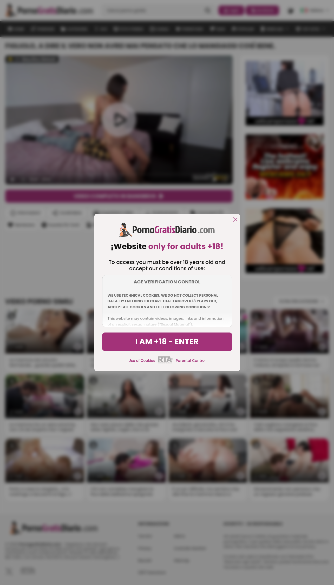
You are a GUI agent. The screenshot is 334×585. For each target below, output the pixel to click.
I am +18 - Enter (167, 341)
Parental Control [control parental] (191, 360)
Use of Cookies (141, 360)
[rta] (165, 362)
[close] (235, 219)
